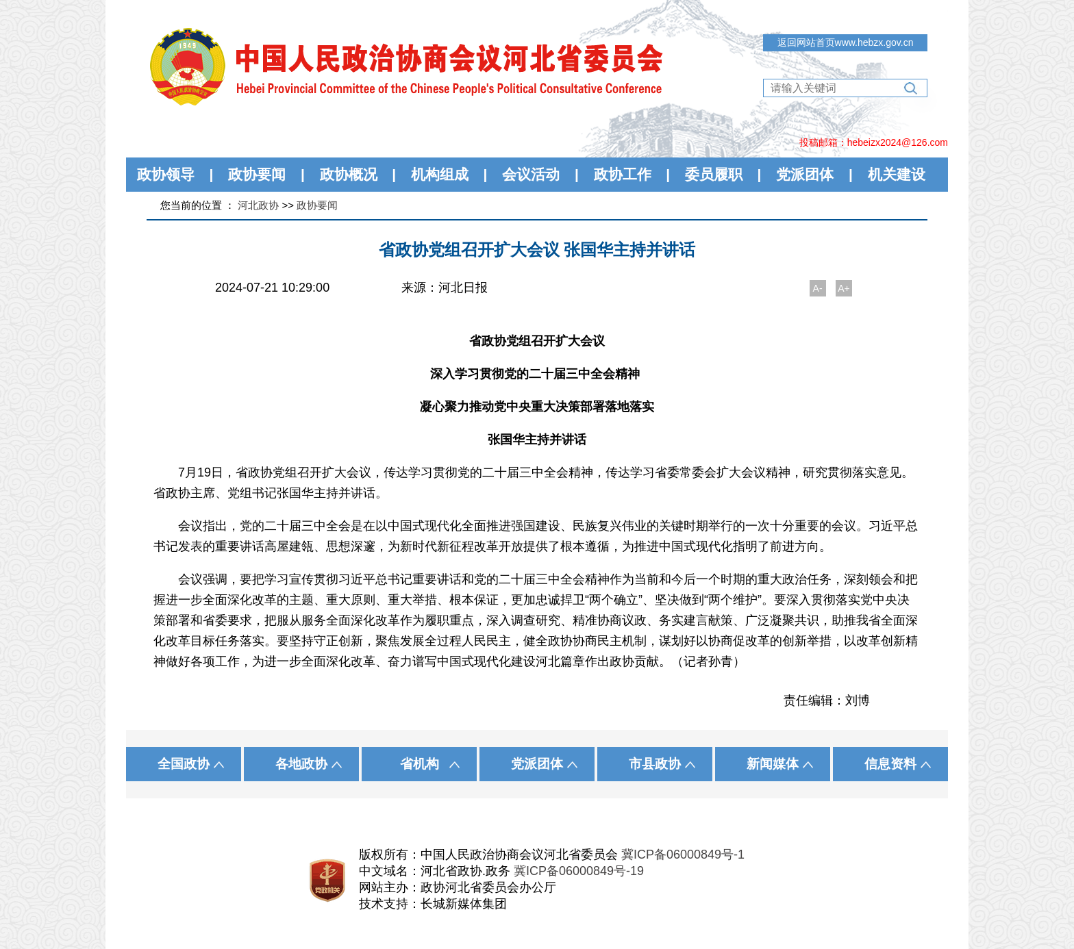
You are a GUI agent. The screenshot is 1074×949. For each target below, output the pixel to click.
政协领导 (166, 174)
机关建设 (896, 174)
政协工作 (622, 174)
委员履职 (713, 174)
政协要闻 (257, 174)
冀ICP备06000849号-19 (579, 871)
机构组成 (440, 174)
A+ (844, 288)
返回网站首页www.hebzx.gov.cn (845, 42)
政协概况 (348, 174)
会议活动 (531, 174)
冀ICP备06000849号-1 (683, 854)
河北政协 (258, 205)
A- (818, 288)
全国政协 (184, 764)
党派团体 (805, 174)
